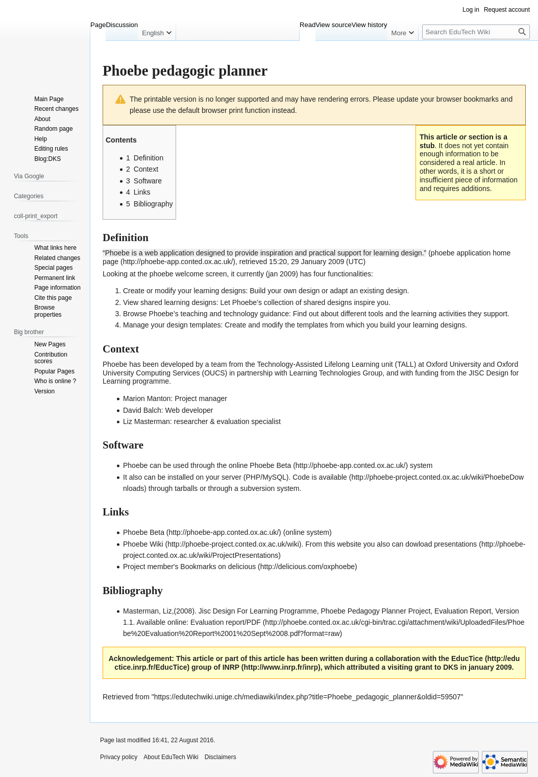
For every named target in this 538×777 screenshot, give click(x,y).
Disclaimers (220, 757)
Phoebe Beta (270, 465)
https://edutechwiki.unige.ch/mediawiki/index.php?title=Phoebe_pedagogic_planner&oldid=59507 (307, 697)
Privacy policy (118, 757)
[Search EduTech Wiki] (476, 32)
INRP (231, 667)
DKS (450, 667)
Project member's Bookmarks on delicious (189, 566)
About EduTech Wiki (170, 757)
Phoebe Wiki (143, 544)
